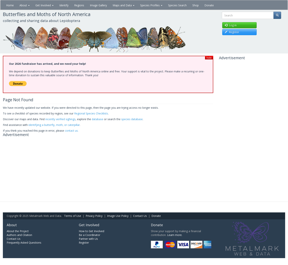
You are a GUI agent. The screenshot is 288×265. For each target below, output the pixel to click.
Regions (79, 5)
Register (84, 242)
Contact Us (140, 216)
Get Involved (44, 5)
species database (132, 119)
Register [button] (232, 32)
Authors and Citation (19, 235)
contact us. (71, 130)
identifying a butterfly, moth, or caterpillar (54, 125)
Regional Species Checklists (91, 113)
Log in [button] (231, 25)
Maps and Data (123, 5)
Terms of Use (72, 216)
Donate (209, 5)
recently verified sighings (60, 119)
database (97, 119)
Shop (195, 5)
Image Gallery (98, 5)
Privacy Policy (94, 216)
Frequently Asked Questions (24, 242)
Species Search (177, 5)
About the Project (18, 231)
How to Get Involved (91, 231)
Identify (63, 5)
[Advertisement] (108, 165)
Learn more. (174, 235)
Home (10, 5)
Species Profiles (151, 5)
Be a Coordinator (89, 235)
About (25, 5)
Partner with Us (88, 239)
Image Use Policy (118, 216)
